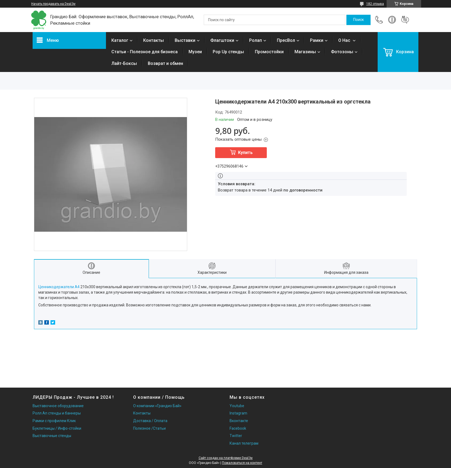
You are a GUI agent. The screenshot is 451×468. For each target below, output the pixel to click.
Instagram (238, 413)
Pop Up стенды (228, 51)
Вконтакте (239, 421)
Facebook (238, 428)
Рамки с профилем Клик (54, 421)
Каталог (119, 40)
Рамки (316, 40)
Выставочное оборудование (58, 406)
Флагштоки (222, 40)
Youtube (237, 406)
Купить (245, 152)
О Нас (344, 40)
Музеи (195, 51)
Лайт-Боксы (124, 63)
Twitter (236, 436)
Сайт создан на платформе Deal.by (226, 458)
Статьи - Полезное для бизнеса (144, 51)
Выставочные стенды (52, 436)
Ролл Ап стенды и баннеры (57, 413)
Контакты (153, 40)
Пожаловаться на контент (242, 463)
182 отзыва (375, 4)
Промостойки (269, 51)
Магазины (305, 51)
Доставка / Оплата (150, 421)
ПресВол (286, 40)
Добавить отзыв (405, 19)
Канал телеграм (244, 443)
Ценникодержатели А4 (59, 287)
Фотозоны (342, 51)
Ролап (255, 40)
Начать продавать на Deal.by (53, 4)
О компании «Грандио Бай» (157, 406)
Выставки (185, 40)
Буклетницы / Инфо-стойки (57, 428)
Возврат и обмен (165, 63)
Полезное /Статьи (149, 428)
